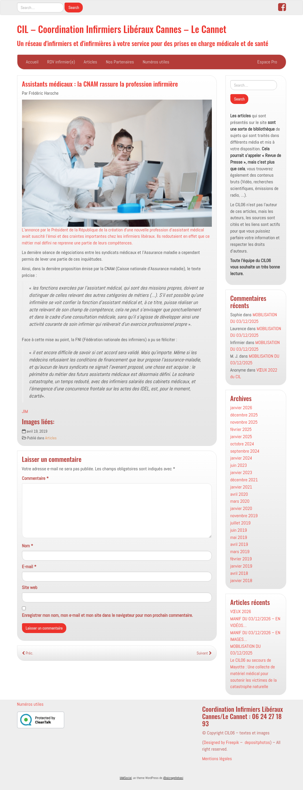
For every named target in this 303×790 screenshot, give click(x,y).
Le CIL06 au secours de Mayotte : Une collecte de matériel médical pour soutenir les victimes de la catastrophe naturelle (253, 673)
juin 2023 (238, 465)
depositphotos (257, 742)
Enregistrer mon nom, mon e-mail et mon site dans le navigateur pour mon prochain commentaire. (107, 615)
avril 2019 (239, 544)
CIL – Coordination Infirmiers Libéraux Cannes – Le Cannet (122, 29)
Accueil (32, 62)
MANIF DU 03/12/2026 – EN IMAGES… (255, 636)
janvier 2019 (241, 566)
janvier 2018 (241, 580)
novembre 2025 (244, 422)
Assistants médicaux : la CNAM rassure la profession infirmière (100, 83)
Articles (90, 62)
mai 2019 (238, 537)
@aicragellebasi (173, 778)
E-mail (29, 567)
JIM (25, 411)
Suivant (204, 653)
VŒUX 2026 (240, 611)
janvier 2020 (241, 508)
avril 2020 (239, 494)
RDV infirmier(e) (61, 62)
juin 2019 (238, 530)
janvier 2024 (241, 458)
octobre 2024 (242, 444)
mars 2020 (239, 501)
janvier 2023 (241, 472)
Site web (29, 587)
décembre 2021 (244, 480)
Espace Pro (267, 62)
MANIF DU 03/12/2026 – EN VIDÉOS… (255, 622)
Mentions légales (217, 759)
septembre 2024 (245, 451)
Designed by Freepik (221, 742)
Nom (27, 546)
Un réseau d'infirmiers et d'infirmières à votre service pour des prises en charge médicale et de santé (143, 43)
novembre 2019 (244, 516)
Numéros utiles (156, 62)
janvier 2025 (241, 437)
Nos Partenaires (120, 62)
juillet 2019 (240, 523)
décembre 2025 (244, 415)
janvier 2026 (241, 408)
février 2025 (241, 429)
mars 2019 (240, 551)
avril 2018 (239, 573)
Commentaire (35, 478)
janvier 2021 (241, 487)
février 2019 (241, 559)
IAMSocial (126, 778)
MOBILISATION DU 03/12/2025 (253, 318)
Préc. (27, 653)
